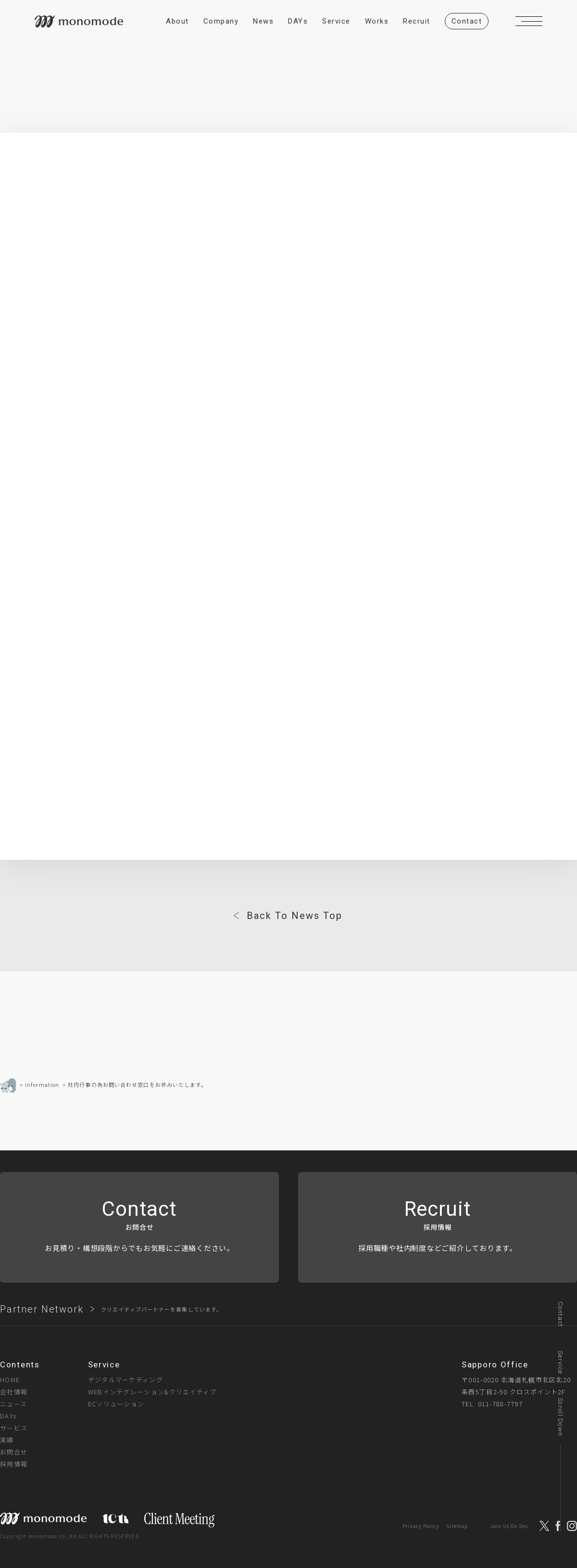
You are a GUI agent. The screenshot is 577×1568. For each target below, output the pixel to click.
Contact (560, 1314)
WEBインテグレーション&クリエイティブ (152, 1391)
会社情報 (13, 1391)
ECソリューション (116, 1403)
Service (560, 1362)
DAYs (8, 1415)
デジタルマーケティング (125, 1379)
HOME (10, 1379)
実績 (7, 1439)
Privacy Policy (420, 1526)
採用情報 (13, 1463)
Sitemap (457, 1526)
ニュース (13, 1403)
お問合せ (13, 1451)
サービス (13, 1427)
